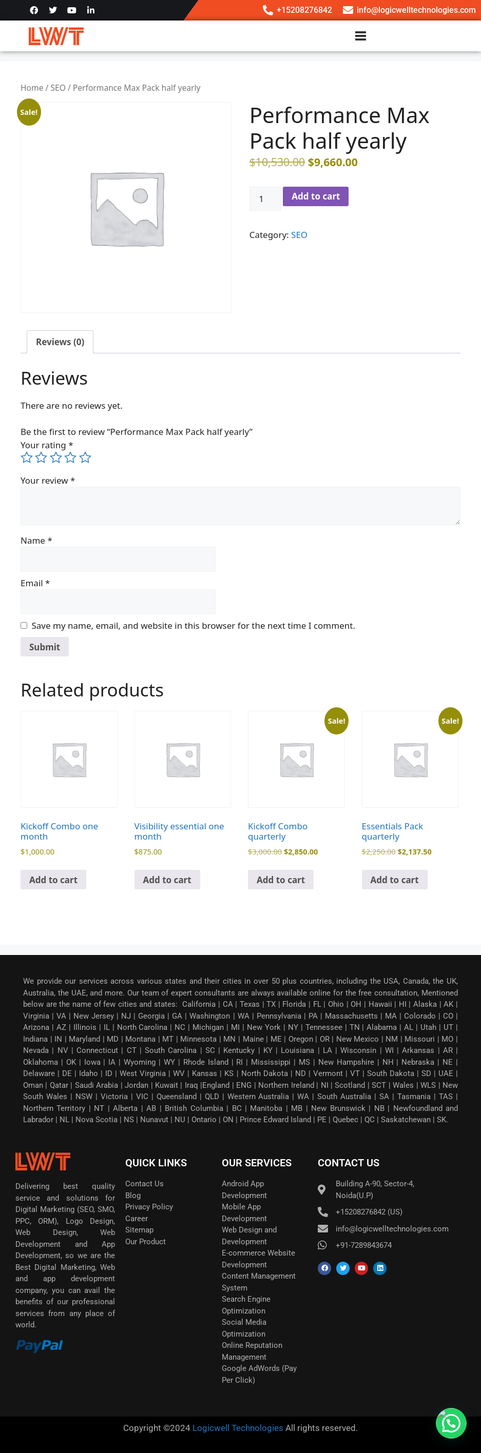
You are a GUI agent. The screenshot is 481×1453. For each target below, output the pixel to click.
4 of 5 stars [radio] (70, 457)
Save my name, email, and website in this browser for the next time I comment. (193, 625)
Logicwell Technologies (236, 1428)
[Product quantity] (265, 199)
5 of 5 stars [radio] (85, 457)
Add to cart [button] (53, 880)
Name (36, 540)
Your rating (47, 445)
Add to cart (316, 196)
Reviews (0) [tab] (60, 342)
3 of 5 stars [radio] (56, 457)
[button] (451, 1423)
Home (32, 87)
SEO (57, 87)
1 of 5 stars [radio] (27, 457)
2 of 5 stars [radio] (41, 457)
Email (35, 583)
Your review (48, 480)
